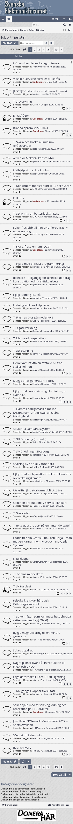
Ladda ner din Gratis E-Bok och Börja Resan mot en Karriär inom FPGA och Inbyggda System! (42, 541)
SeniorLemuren (40, 562)
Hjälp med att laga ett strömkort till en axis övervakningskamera (42, 476)
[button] (24, 49)
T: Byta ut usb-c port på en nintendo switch (42, 525)
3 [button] (39, 49)
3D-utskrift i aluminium (28, 735)
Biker (35, 341)
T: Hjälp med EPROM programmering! (38, 264)
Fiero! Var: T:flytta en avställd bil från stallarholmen (37, 365)
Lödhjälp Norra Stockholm (31, 170)
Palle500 (37, 529)
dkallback (37, 455)
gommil (36, 298)
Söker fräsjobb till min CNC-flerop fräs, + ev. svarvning (40, 229)
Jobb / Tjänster (13, 37)
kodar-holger (39, 654)
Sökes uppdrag (23, 650)
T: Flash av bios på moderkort (33, 317)
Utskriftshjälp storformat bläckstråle (37, 490)
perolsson (37, 267)
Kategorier (9, 20)
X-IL (34, 442)
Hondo (36, 384)
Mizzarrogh (38, 420)
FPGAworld (38, 549)
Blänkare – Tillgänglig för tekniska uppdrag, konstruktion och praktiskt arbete (42, 279)
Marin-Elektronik (40, 432)
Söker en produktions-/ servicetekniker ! (40, 503)
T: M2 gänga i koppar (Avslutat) (34, 691)
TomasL (36, 494)
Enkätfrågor (21, 116)
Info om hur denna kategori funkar (36, 63)
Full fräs (18, 198)
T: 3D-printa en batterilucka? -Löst (36, 214)
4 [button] (43, 49)
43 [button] (56, 49)
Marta (35, 94)
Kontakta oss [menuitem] (56, 805)
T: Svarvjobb (21, 513)
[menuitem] (55, 19)
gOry (35, 370)
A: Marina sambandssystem (31, 429)
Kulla (35, 607)
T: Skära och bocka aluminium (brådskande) (33, 144)
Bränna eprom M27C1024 (30, 128)
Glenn (35, 590)
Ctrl (34, 321)
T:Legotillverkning (25, 328)
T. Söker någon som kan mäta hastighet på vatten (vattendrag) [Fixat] (42, 618)
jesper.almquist (40, 174)
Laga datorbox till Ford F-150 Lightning (39, 677)
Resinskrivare (22, 748)
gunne (36, 354)
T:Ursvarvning (22, 102)
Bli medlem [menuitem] (71, 20)
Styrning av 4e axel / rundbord (33, 464)
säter (35, 640)
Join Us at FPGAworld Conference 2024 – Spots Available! (40, 723)
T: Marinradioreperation (29, 338)
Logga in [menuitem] (65, 20)
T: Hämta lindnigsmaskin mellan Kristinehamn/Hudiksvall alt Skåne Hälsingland (36, 412)
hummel (36, 694)
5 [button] (48, 49)
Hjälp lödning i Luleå (27, 295)
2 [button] (34, 49)
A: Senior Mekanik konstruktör (33, 158)
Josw (35, 577)
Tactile (36, 506)
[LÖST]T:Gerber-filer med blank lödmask (40, 91)
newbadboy (38, 481)
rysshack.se (38, 161)
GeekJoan (38, 119)
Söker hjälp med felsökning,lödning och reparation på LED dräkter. (39, 707)
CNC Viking (38, 234)
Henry (35, 398)
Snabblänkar (4, 20)
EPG (35, 189)
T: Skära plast (22, 586)
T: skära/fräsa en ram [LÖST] (32, 247)
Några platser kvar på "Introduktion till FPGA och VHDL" (39, 664)
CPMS (36, 105)
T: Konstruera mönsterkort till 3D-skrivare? (42, 186)
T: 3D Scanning (23, 351)
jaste (35, 149)
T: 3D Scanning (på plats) (29, 439)
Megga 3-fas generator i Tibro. (33, 381)
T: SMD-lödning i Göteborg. (31, 451)
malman (36, 308)
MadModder (39, 82)
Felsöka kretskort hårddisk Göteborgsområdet (31, 602)
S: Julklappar (21, 559)
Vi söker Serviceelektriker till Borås (36, 79)
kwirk (35, 467)
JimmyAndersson (41, 67)
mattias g (37, 624)
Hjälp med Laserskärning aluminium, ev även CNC (40, 393)
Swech (36, 331)
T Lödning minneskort (28, 574)
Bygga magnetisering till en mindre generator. (36, 634)
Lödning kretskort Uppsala (31, 305)
